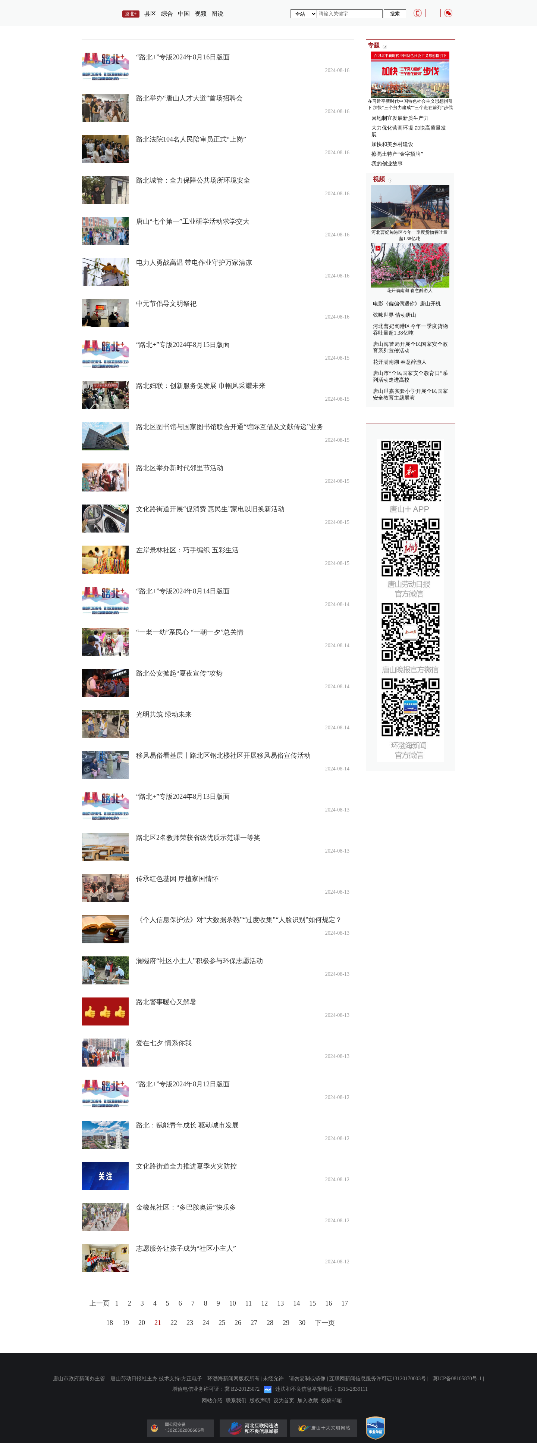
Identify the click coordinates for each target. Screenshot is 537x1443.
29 (286, 1322)
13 (280, 1303)
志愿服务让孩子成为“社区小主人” (186, 1248)
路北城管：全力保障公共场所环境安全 (193, 180)
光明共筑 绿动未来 (164, 714)
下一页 (325, 1322)
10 (232, 1303)
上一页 (100, 1303)
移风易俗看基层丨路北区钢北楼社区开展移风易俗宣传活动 (223, 755)
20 (141, 1322)
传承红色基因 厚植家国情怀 (177, 878)
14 (296, 1303)
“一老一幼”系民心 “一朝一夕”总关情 (190, 632)
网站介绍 (212, 1400)
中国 (184, 13)
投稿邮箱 (331, 1400)
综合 (167, 13)
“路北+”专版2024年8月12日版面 (183, 1084)
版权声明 (259, 1400)
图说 (217, 13)
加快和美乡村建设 (392, 144)
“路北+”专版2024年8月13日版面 (183, 796)
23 (189, 1322)
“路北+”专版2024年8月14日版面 (183, 591)
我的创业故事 (387, 164)
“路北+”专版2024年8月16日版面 (183, 57)
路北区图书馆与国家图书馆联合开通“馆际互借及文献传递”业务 (229, 427)
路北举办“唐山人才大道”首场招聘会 (189, 98)
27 (254, 1322)
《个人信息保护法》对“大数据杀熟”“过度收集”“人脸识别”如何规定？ (239, 920)
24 (205, 1322)
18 (109, 1322)
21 (157, 1322)
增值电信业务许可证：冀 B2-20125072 (216, 1389)
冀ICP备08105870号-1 (457, 1378)
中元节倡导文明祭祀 (166, 303)
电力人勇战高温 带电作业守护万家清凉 (194, 262)
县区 (150, 13)
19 (125, 1322)
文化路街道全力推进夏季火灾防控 (186, 1166)
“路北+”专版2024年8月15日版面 (183, 344)
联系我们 (236, 1400)
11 (248, 1303)
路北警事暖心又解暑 (166, 1002)
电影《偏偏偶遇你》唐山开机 (407, 304)
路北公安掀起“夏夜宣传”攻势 (179, 673)
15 (312, 1303)
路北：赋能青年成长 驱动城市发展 (187, 1125)
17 (344, 1303)
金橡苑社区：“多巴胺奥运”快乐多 (186, 1207)
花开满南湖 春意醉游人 (410, 290)
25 (222, 1322)
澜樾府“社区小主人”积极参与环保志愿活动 (199, 961)
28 (270, 1322)
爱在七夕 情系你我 (164, 1043)
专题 (374, 45)
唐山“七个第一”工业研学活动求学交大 (192, 221)
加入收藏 (307, 1400)
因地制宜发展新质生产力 (400, 118)
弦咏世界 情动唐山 (394, 315)
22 (173, 1322)
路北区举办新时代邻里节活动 (179, 468)
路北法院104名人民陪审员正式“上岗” (191, 139)
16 (328, 1303)
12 (264, 1303)
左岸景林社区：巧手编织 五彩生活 (187, 550)
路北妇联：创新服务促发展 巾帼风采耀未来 (201, 386)
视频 (201, 13)
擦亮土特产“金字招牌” (397, 154)
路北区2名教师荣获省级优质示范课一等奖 (198, 837)
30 (302, 1322)
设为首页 (283, 1400)
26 (238, 1322)
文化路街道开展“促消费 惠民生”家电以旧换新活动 (210, 509)
